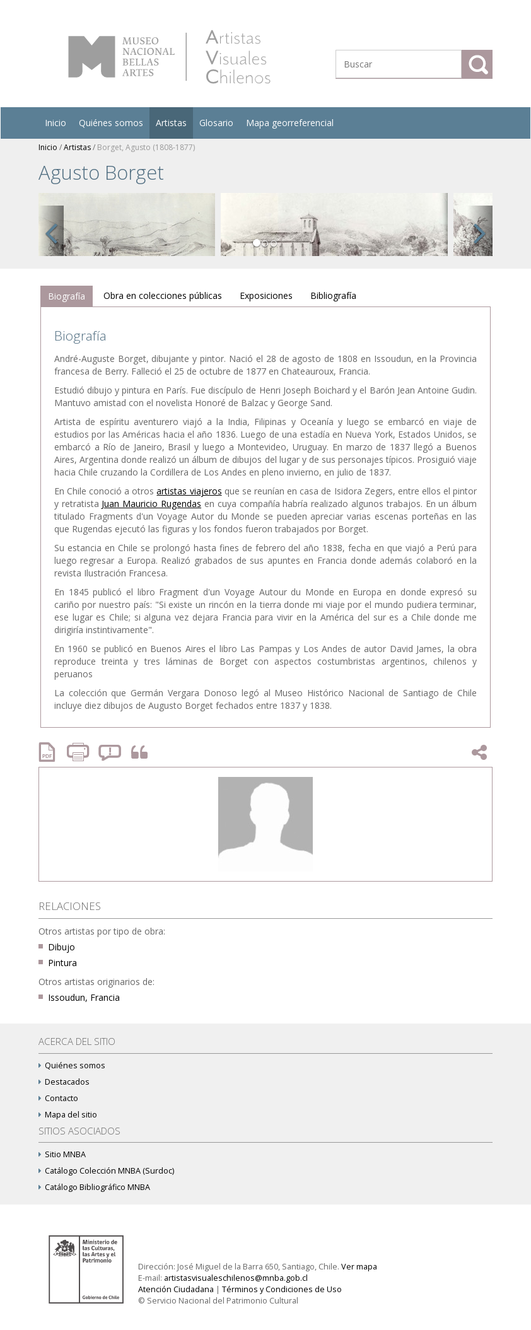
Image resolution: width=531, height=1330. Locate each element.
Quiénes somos (111, 123)
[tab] (66, 296)
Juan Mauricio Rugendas (151, 504)
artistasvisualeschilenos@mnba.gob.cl (236, 1278)
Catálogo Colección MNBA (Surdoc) (106, 1170)
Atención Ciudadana (176, 1289)
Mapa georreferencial (290, 123)
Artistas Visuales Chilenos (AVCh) (169, 57)
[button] (51, 231)
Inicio (55, 123)
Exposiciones (266, 295)
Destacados (64, 1081)
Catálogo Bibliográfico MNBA (94, 1187)
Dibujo (61, 947)
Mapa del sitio (67, 1114)
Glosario (216, 123)
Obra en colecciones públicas (162, 295)
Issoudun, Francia (84, 997)
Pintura (62, 963)
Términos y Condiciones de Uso (282, 1289)
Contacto (58, 1098)
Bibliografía (333, 295)
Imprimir (79, 752)
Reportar (110, 752)
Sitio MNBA (62, 1154)
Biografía (66, 296)
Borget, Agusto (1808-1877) (146, 147)
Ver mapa (359, 1266)
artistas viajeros (188, 491)
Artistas (171, 123)
